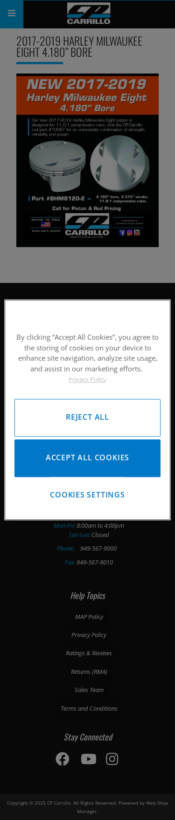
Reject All (87, 417)
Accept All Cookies (87, 458)
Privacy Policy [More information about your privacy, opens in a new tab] (87, 379)
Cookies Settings (87, 495)
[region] (87, 409)
